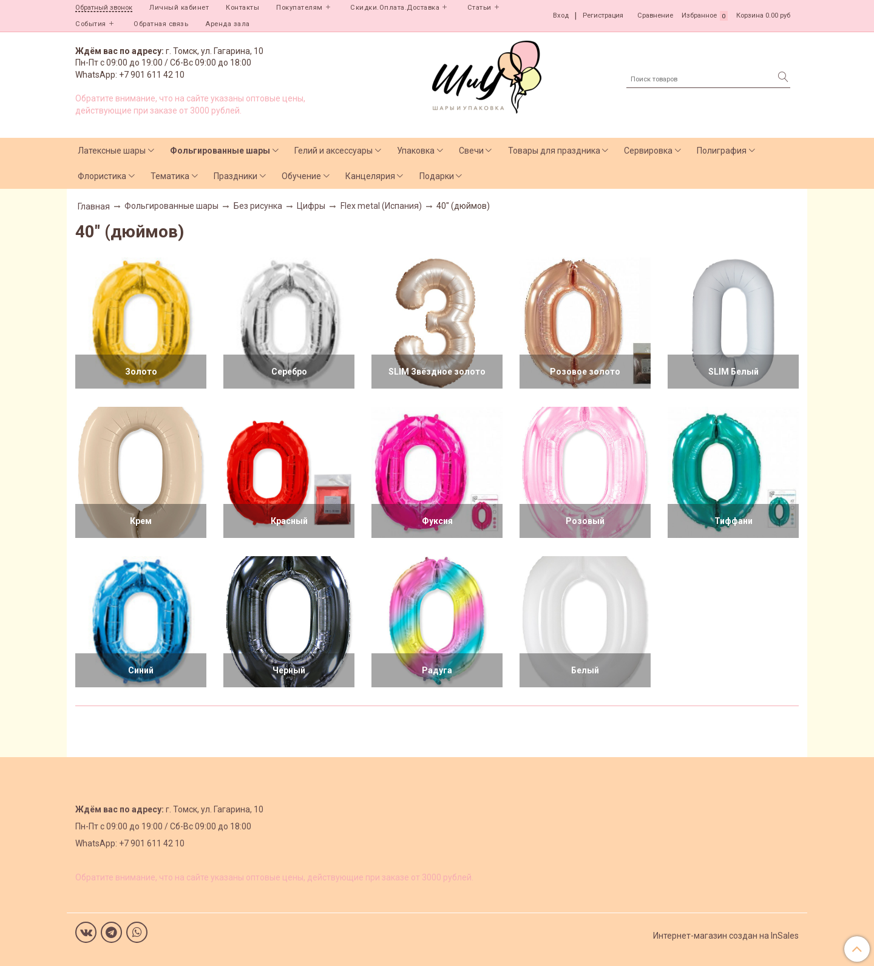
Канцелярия (370, 176)
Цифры (311, 206)
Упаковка (416, 150)
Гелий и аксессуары (333, 150)
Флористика (102, 176)
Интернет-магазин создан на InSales (726, 935)
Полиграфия (722, 150)
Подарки (436, 176)
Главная (94, 206)
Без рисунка (258, 206)
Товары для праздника (554, 150)
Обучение (301, 176)
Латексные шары (112, 150)
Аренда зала (227, 24)
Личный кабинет (179, 8)
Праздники (235, 176)
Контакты (242, 8)
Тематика (170, 176)
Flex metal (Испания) (381, 206)
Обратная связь (161, 24)
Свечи (471, 150)
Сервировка (648, 150)
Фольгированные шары (220, 150)
